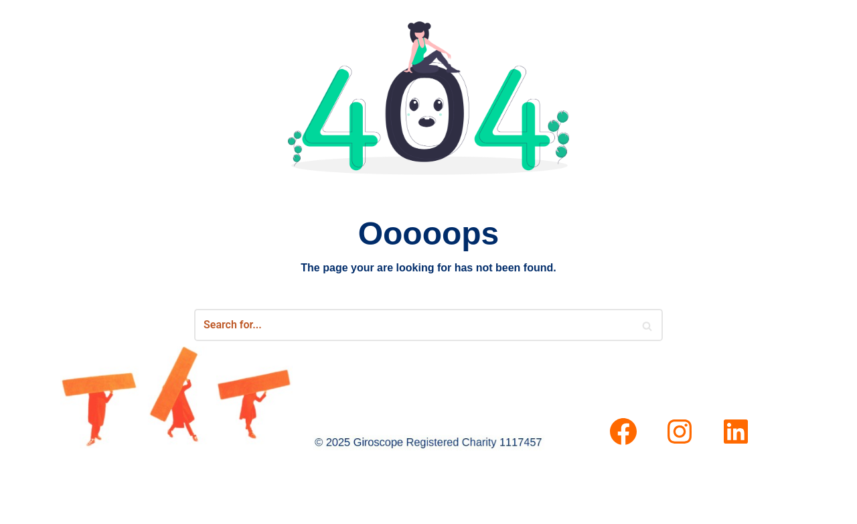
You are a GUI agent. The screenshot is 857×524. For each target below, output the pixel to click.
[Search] (648, 325)
